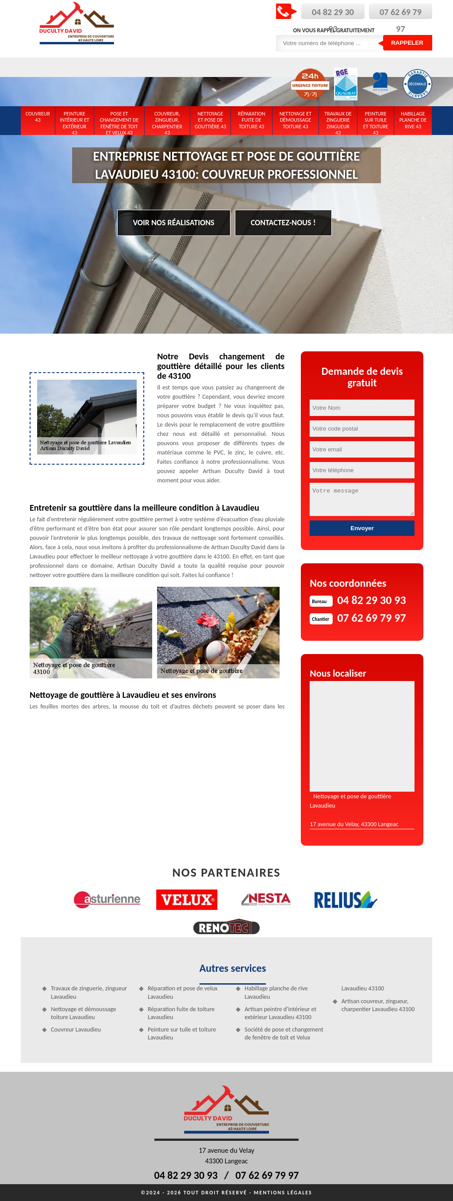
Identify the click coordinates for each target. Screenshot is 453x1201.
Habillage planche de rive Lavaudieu (276, 992)
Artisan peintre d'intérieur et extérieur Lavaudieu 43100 (280, 1013)
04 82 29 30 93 (186, 1175)
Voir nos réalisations (174, 222)
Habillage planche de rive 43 (413, 120)
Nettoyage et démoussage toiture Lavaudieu (83, 1013)
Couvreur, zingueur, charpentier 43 (167, 122)
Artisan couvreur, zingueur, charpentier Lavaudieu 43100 (378, 1005)
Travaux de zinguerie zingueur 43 (338, 122)
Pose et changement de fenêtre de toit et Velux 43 (119, 122)
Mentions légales (283, 1192)
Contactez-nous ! (283, 222)
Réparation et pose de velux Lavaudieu (183, 992)
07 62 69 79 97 (267, 1175)
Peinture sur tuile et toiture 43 (375, 122)
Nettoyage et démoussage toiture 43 (295, 120)
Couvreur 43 (38, 117)
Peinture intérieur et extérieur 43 (74, 122)
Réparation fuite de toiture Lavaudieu (181, 1013)
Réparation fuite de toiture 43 (251, 120)
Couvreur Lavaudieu (76, 1029)
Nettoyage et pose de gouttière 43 (210, 120)
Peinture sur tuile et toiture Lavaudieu (182, 1033)
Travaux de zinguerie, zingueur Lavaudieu (89, 992)
